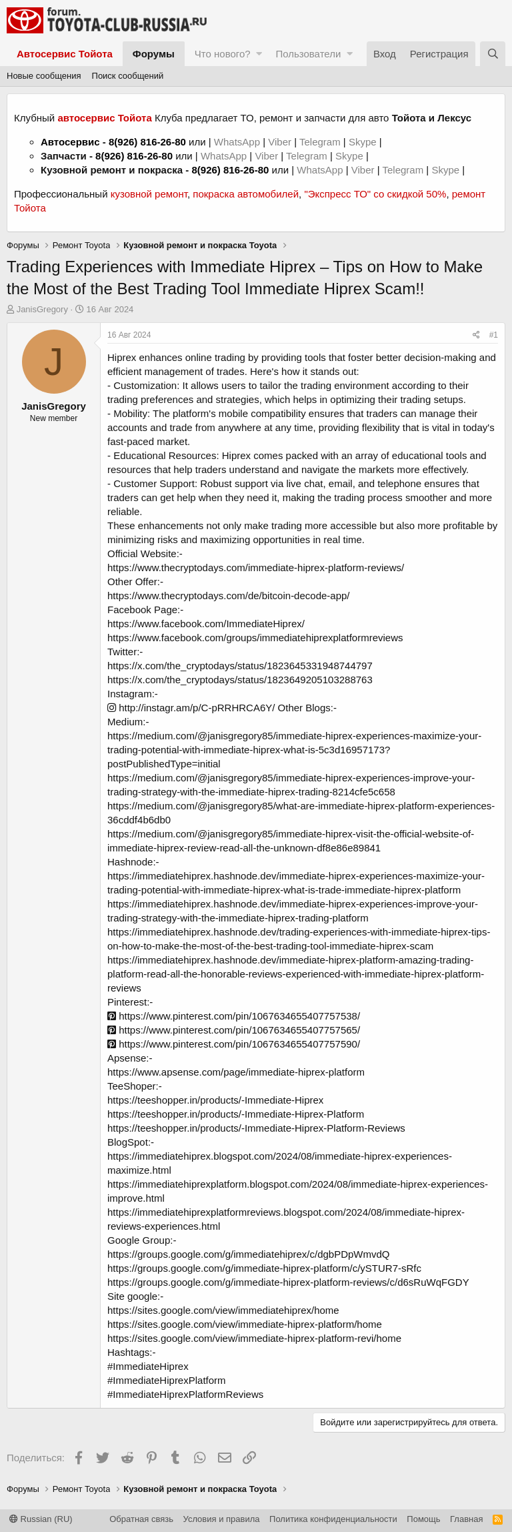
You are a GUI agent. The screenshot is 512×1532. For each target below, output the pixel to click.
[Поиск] (492, 53)
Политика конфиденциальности (333, 1519)
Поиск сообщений (128, 76)
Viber (279, 141)
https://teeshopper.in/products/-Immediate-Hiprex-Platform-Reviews (256, 1128)
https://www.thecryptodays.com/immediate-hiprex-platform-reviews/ (255, 567)
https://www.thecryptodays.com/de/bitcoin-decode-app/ (228, 595)
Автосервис (70, 141)
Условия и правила (221, 1519)
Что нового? (223, 53)
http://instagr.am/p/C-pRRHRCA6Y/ (191, 707)
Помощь (423, 1519)
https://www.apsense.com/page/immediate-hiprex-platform (236, 1072)
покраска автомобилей (246, 194)
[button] (259, 53)
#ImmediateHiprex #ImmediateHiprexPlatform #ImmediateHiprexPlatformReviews (185, 1380)
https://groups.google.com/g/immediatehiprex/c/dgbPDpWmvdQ (248, 1254)
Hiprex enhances (145, 357)
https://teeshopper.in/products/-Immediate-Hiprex (215, 1100)
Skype (364, 141)
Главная (466, 1519)
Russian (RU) (41, 1519)
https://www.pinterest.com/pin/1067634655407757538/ (233, 1016)
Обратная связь (141, 1519)
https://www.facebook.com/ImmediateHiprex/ (206, 623)
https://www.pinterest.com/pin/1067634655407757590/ (233, 1044)
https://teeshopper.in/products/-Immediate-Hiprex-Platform (235, 1114)
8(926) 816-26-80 (147, 141)
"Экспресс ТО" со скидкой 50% (375, 194)
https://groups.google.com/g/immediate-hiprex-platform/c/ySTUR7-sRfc (264, 1268)
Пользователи (308, 53)
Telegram (321, 141)
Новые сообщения (44, 76)
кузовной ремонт (149, 194)
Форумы (154, 53)
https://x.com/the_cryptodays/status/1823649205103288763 (240, 679)
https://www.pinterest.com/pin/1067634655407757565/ (233, 1030)
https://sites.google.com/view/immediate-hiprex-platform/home (244, 1324)
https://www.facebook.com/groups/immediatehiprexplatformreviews (255, 637)
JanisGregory (42, 309)
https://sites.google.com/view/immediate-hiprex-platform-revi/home (254, 1338)
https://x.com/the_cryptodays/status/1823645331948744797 (240, 665)
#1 (493, 335)
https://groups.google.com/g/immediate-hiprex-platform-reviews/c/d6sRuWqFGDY (288, 1282)
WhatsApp (238, 141)
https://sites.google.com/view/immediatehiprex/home (223, 1310)
